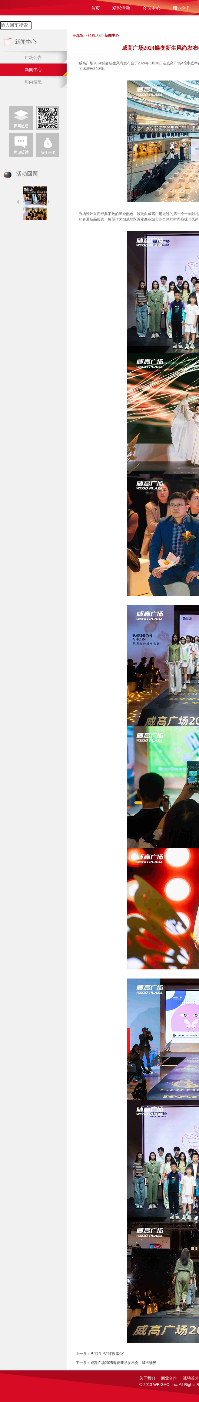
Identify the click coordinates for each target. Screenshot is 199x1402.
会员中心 (151, 8)
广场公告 (33, 57)
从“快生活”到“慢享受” (107, 1354)
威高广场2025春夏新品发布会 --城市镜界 (123, 1363)
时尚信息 (33, 81)
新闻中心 (33, 69)
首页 (95, 8)
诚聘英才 (191, 1378)
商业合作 (182, 8)
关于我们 (147, 1378)
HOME (78, 35)
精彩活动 (121, 8)
